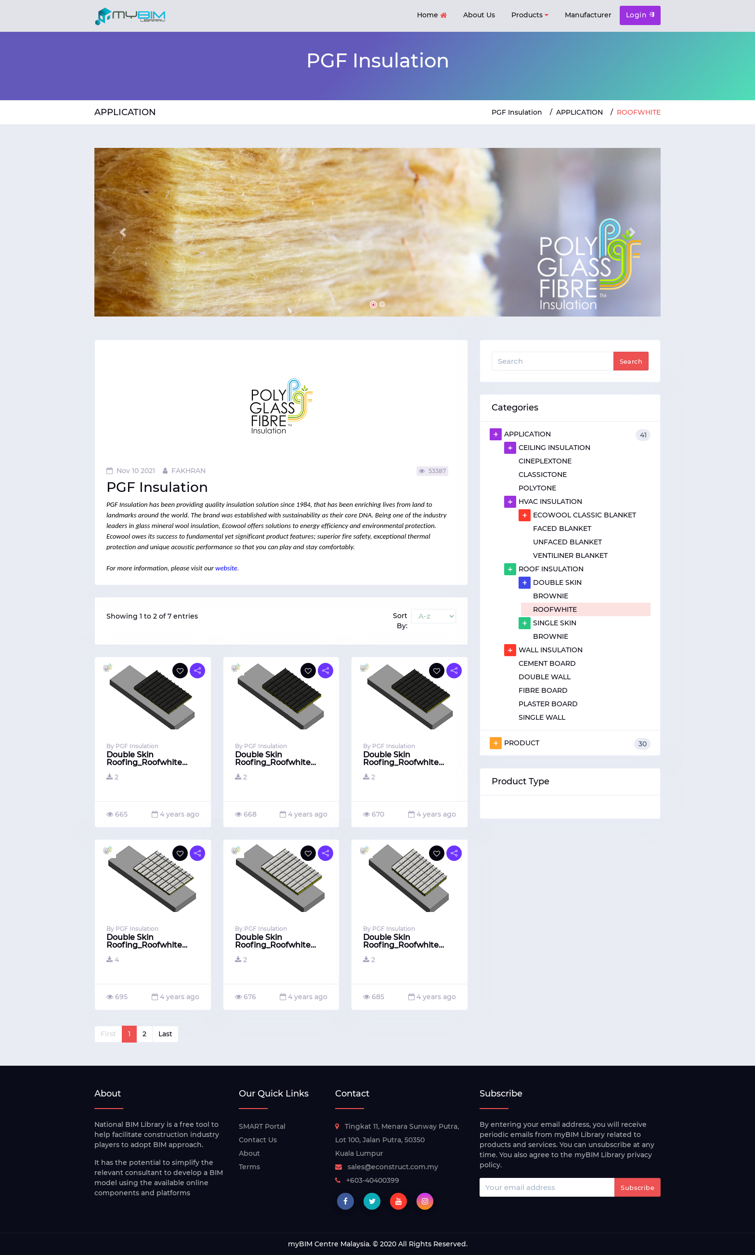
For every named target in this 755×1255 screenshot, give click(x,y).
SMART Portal (262, 1126)
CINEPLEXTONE (545, 461)
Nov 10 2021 (130, 470)
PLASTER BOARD (548, 704)
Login (640, 15)
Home (432, 15)
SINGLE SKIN (547, 623)
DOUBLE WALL (545, 677)
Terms (249, 1167)
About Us (479, 15)
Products (529, 15)
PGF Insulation (517, 112)
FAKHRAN (184, 470)
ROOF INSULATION (544, 569)
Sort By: (400, 620)
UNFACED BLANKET (567, 542)
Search (631, 361)
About (249, 1153)
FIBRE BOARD (543, 690)
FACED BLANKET (562, 528)
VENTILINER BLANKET (570, 555)
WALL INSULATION (543, 650)
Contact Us (258, 1140)
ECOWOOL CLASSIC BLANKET (577, 515)
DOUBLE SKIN (550, 582)
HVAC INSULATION (543, 501)
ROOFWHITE (555, 609)
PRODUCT (570, 743)
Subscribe (637, 1187)
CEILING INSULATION (547, 447)
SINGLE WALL (542, 717)
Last (165, 1034)
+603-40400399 (367, 1180)
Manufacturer (588, 15)
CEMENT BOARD (547, 663)
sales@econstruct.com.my (386, 1167)
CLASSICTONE (543, 474)
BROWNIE (550, 596)
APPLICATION (579, 112)
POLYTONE (537, 488)
